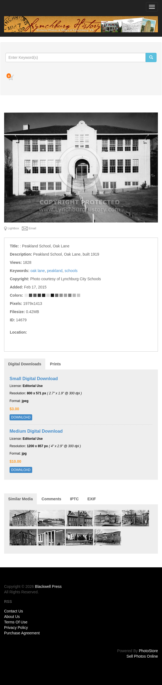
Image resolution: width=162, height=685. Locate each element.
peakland (54, 270)
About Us (12, 616)
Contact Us (13, 611)
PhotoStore (148, 651)
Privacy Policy (16, 627)
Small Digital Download (34, 378)
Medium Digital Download (36, 431)
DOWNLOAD (21, 417)
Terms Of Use (16, 622)
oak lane (37, 270)
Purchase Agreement (22, 633)
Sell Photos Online (142, 656)
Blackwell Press (48, 586)
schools (71, 270)
